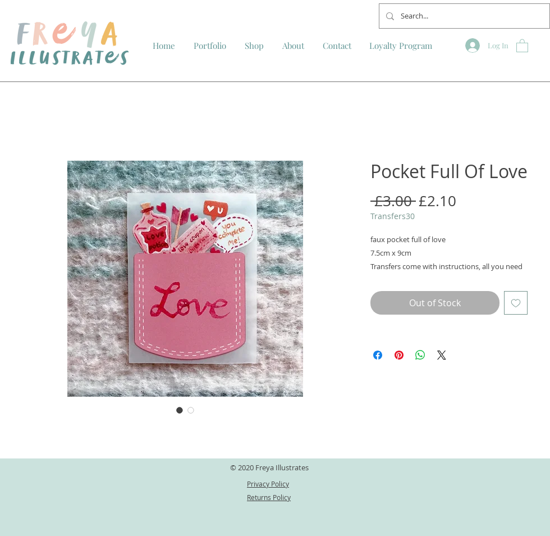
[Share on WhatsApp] (420, 355)
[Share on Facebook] (377, 355)
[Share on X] (441, 355)
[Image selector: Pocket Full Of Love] (179, 410)
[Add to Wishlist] (516, 303)
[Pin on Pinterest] (399, 355)
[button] (522, 45)
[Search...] (463, 16)
